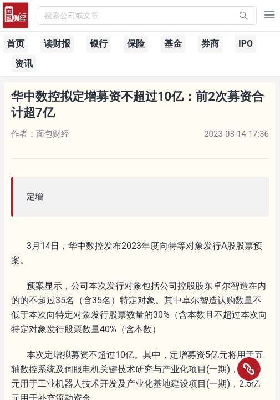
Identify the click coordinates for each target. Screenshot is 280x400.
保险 (136, 43)
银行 (99, 43)
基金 (173, 43)
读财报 (57, 43)
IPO (245, 43)
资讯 (24, 63)
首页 (15, 43)
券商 (210, 43)
